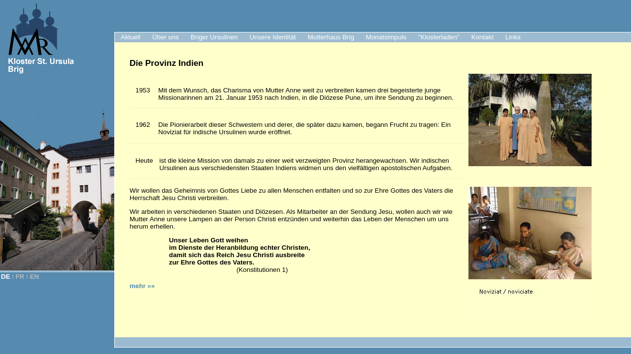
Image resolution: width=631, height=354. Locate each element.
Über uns (165, 37)
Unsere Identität (273, 37)
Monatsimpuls (386, 37)
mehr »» (142, 286)
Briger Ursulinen (214, 37)
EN (34, 276)
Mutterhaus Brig (331, 37)
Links (513, 37)
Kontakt (482, 37)
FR (20, 276)
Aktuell (130, 37)
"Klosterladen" (439, 37)
